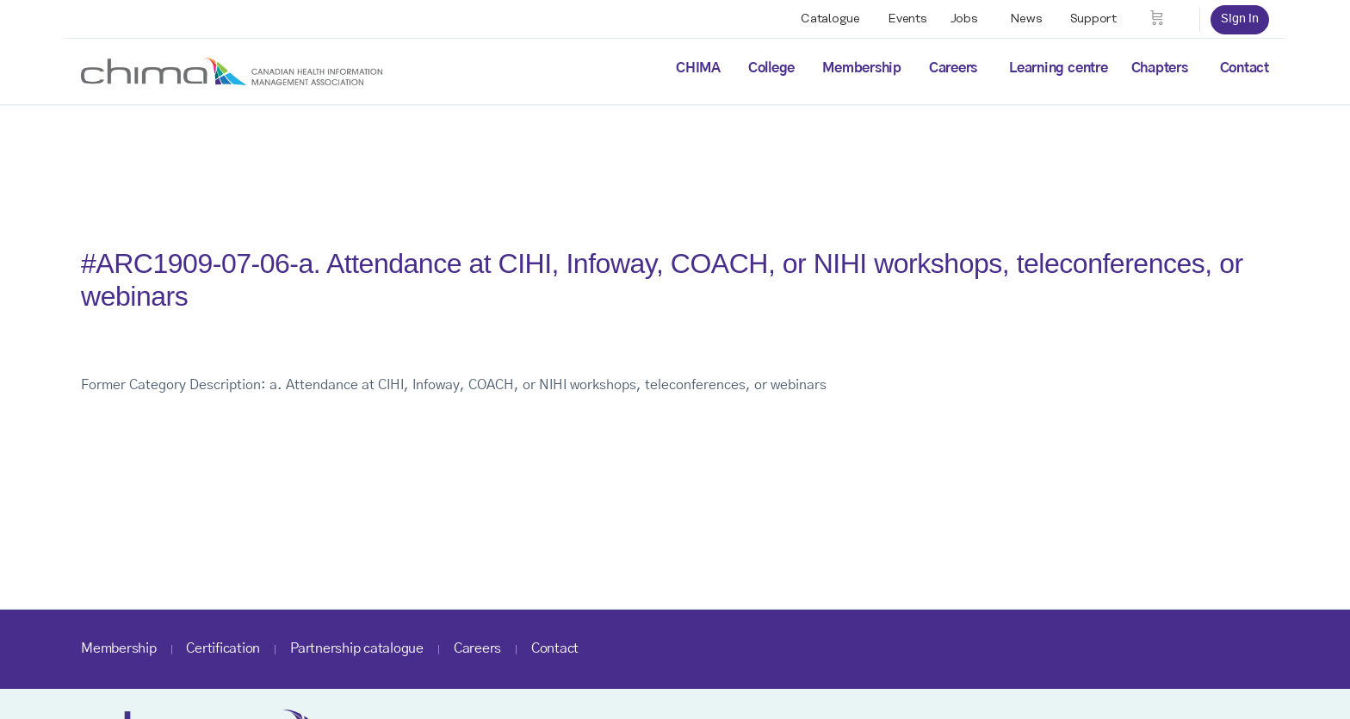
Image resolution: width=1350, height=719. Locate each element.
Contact (1244, 68)
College (771, 68)
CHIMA (698, 68)
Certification (223, 648)
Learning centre (1058, 68)
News (1026, 19)
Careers (953, 68)
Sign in (1240, 19)
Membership (861, 68)
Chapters (1159, 68)
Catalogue (830, 19)
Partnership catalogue (357, 648)
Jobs (964, 19)
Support (1093, 19)
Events (907, 19)
